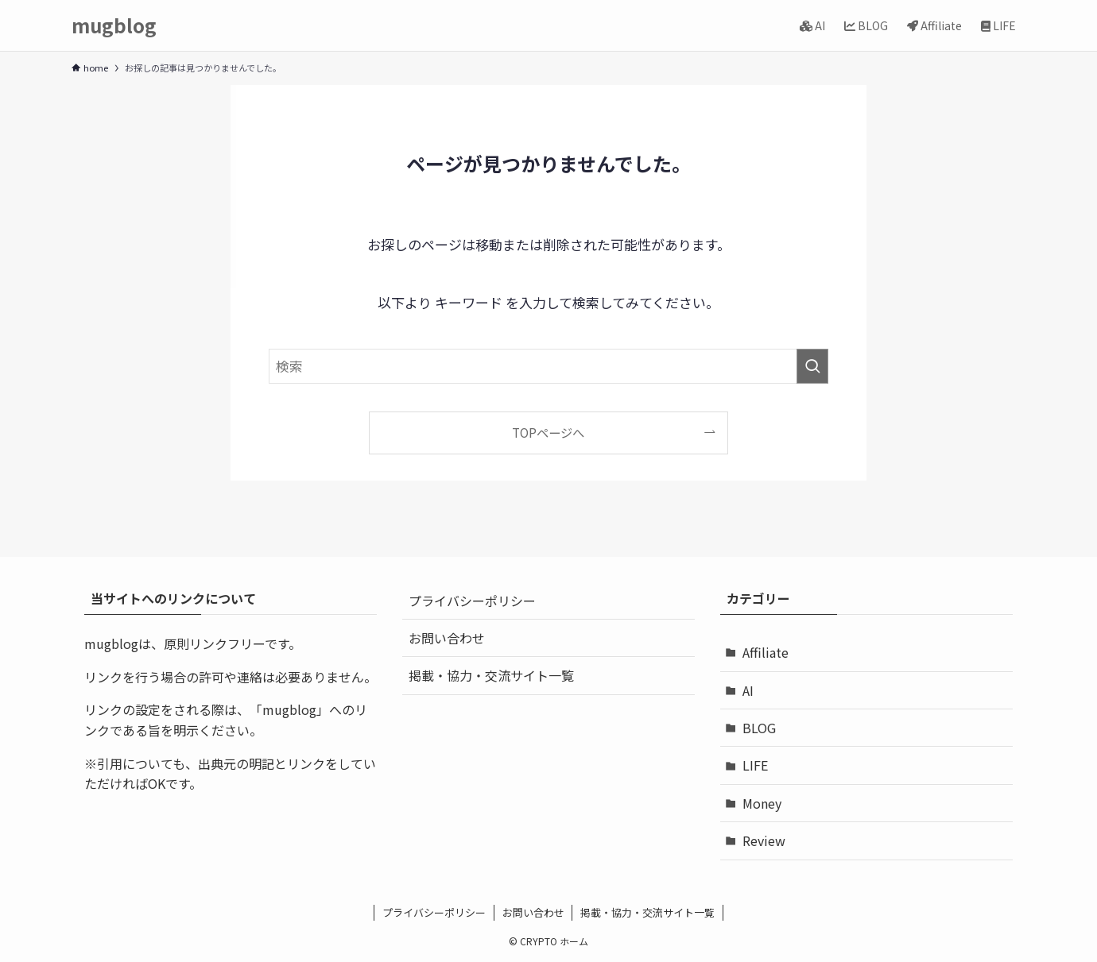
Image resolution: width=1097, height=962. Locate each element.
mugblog (114, 25)
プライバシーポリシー (472, 600)
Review (763, 840)
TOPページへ (548, 432)
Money (761, 803)
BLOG (759, 727)
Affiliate (765, 652)
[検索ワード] (548, 366)
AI (748, 690)
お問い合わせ (447, 637)
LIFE (755, 765)
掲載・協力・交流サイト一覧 (491, 675)
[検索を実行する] (812, 366)
